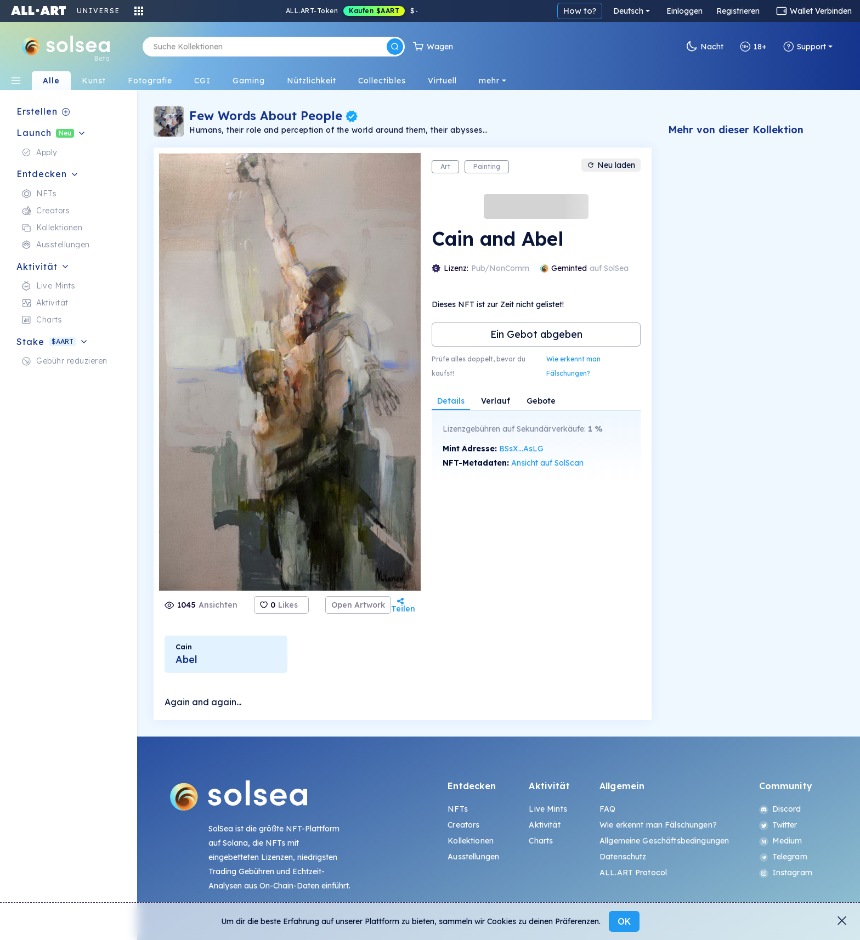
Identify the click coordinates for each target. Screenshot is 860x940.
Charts (541, 841)
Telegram (783, 856)
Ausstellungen (473, 857)
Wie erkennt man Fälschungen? (573, 366)
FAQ (607, 809)
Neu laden (611, 165)
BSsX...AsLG (521, 449)
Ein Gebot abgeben (536, 334)
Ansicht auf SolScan (547, 463)
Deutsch (628, 11)
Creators (463, 825)
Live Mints (548, 809)
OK (624, 921)
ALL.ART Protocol (633, 872)
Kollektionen (471, 841)
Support (804, 46)
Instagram (785, 872)
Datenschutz (623, 857)
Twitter (778, 824)
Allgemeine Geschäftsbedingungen (664, 841)
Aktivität (544, 825)
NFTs (458, 809)
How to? (579, 10)
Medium (780, 840)
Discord (780, 809)
